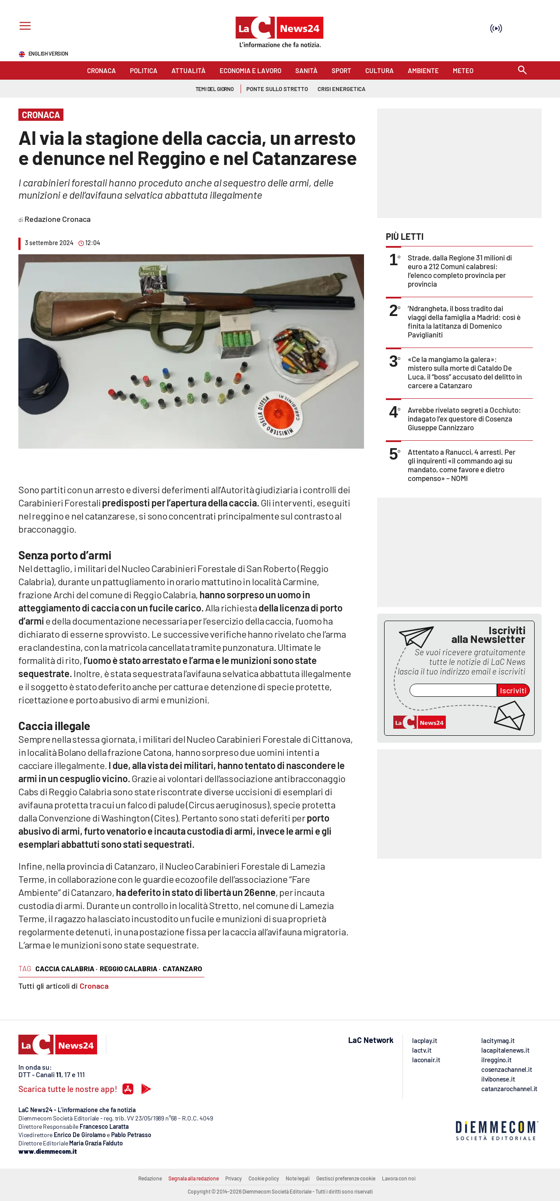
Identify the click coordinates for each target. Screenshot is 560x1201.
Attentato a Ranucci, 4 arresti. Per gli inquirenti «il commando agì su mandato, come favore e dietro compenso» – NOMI (461, 464)
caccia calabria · (66, 968)
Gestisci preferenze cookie (345, 1178)
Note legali (298, 1178)
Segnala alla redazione (193, 1178)
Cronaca (94, 985)
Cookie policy (263, 1178)
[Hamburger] (23, 27)
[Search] (522, 71)
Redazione (150, 1178)
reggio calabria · (130, 968)
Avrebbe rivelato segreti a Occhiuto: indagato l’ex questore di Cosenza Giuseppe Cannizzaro (464, 418)
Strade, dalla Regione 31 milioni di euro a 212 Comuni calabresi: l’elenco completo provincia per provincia (460, 270)
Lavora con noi (399, 1178)
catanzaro (182, 968)
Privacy (233, 1178)
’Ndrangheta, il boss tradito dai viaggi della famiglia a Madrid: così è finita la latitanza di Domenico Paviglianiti (464, 321)
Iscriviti (513, 690)
